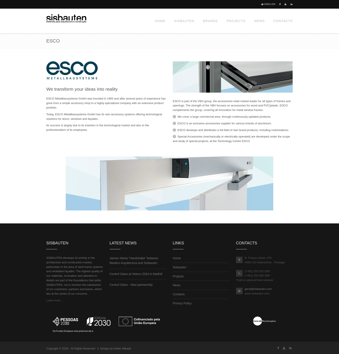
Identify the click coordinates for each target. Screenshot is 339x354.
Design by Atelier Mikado (115, 348)
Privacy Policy (182, 303)
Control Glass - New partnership (131, 284)
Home (160, 21)
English (268, 4)
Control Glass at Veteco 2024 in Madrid (136, 274)
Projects (236, 21)
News (259, 21)
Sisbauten (184, 21)
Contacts (283, 21)
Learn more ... (55, 300)
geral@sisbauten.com (258, 289)
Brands (210, 21)
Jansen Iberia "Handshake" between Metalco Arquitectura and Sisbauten (134, 260)
